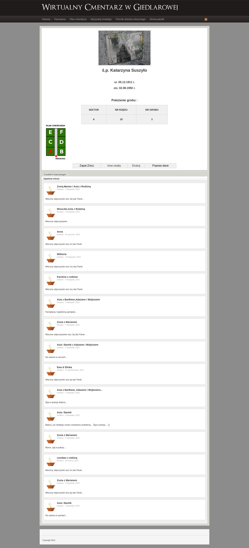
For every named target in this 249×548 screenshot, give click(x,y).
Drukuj (136, 165)
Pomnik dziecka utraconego (131, 19)
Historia (46, 19)
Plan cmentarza (78, 19)
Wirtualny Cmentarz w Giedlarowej (110, 7)
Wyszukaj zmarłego (101, 19)
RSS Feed (206, 19)
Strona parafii (157, 19)
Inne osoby (114, 165)
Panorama (60, 19)
